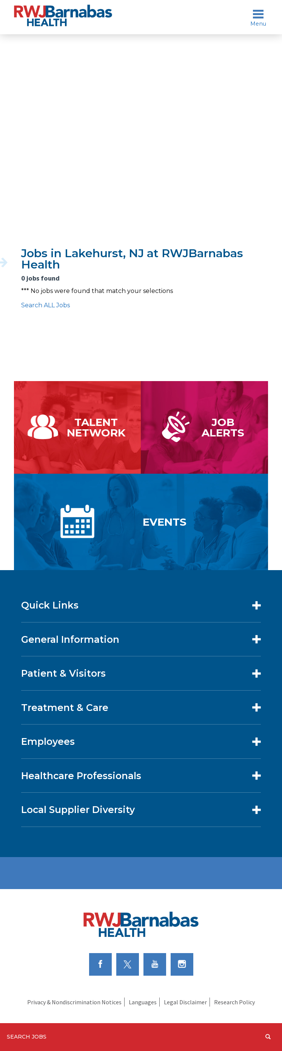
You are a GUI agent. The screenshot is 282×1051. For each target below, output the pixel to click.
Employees (48, 741)
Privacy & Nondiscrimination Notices (74, 1002)
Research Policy (234, 1002)
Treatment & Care (64, 707)
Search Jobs (26, 1036)
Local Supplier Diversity (78, 809)
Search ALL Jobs (45, 305)
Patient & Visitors (63, 673)
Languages (143, 1002)
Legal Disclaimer (185, 1002)
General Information (70, 639)
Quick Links (50, 605)
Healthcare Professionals (81, 775)
